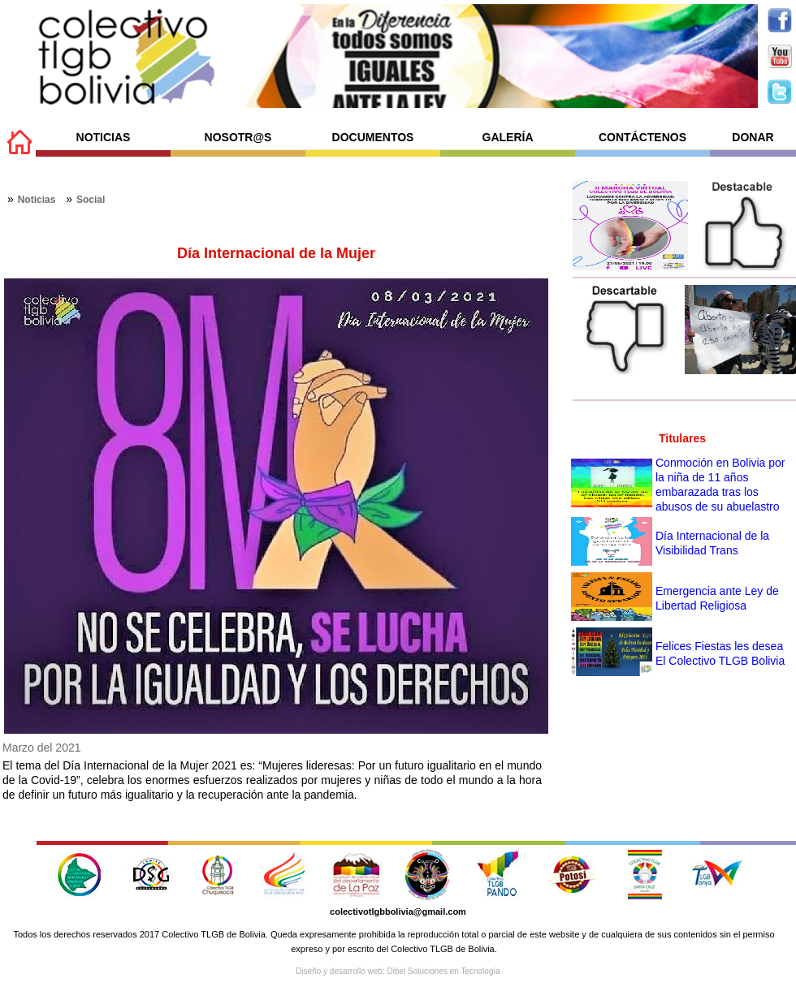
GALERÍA (508, 137)
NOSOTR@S (238, 137)
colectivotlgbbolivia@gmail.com (398, 911)
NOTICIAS (103, 137)
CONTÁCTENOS (642, 137)
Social (90, 199)
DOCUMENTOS (373, 137)
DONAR (752, 137)
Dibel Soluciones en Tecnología (443, 971)
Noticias (37, 199)
